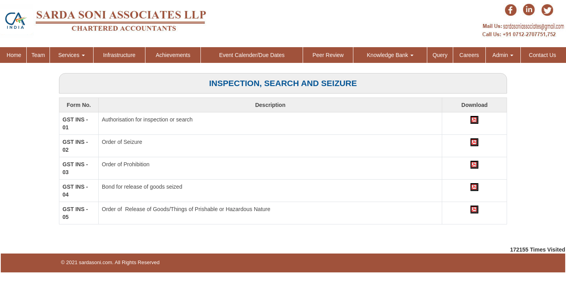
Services (71, 55)
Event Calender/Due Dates (252, 55)
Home (14, 55)
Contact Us (542, 55)
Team (38, 55)
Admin (503, 55)
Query (439, 55)
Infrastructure (119, 55)
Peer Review (328, 55)
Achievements (173, 55)
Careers (469, 55)
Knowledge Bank (390, 55)
